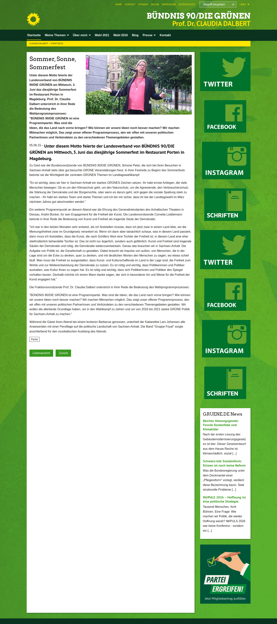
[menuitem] (118, 4)
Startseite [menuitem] (34, 35)
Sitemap (143, 4)
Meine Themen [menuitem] (55, 35)
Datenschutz (187, 4)
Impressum (169, 4)
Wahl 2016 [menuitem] (120, 35)
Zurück (63, 353)
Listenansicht (41, 353)
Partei (34, 339)
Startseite (57, 43)
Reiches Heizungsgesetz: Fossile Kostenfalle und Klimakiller (221, 425)
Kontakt (130, 4)
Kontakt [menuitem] (165, 35)
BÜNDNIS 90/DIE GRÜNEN (196, 16)
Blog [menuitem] (135, 35)
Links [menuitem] (243, 4)
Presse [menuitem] (148, 35)
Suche (155, 4)
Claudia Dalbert (39, 43)
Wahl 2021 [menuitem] (102, 35)
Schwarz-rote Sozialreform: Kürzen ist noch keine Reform (224, 463)
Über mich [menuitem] (80, 35)
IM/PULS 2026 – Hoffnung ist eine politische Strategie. (224, 499)
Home (118, 4)
